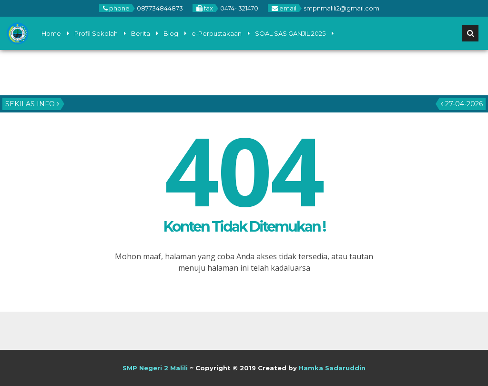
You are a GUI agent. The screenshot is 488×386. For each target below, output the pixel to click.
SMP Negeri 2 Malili (155, 368)
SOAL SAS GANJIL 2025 (290, 33)
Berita (140, 33)
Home (51, 33)
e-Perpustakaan (217, 33)
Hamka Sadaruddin (332, 368)
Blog (170, 33)
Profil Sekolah (96, 33)
